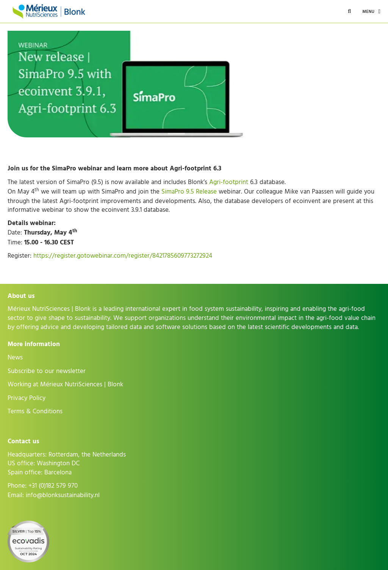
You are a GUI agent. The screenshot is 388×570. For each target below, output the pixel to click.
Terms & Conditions (35, 411)
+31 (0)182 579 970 (53, 485)
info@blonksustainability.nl (63, 495)
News (15, 357)
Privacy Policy (26, 398)
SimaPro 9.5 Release (189, 191)
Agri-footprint (228, 182)
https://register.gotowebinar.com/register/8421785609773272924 (122, 255)
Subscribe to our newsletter (47, 371)
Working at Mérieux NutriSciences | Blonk (65, 384)
